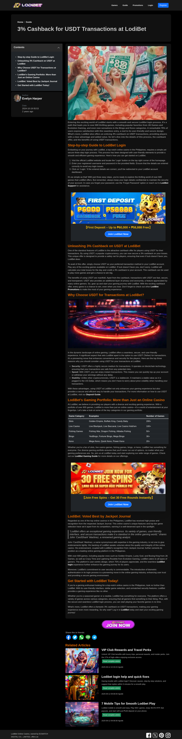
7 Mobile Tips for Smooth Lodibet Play (128, 703)
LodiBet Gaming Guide (86, 456)
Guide (125, 5)
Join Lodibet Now (118, 234)
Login (150, 5)
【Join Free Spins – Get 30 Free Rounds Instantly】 (118, 497)
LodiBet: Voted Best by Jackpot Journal (37, 81)
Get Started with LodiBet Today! (33, 85)
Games (114, 5)
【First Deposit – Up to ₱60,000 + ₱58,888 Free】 (118, 227)
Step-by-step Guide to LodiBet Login (36, 57)
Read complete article (111, 661)
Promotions (138, 5)
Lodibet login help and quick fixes (125, 676)
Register (163, 5)
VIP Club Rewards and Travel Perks (126, 650)
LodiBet (125, 610)
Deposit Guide (93, 394)
